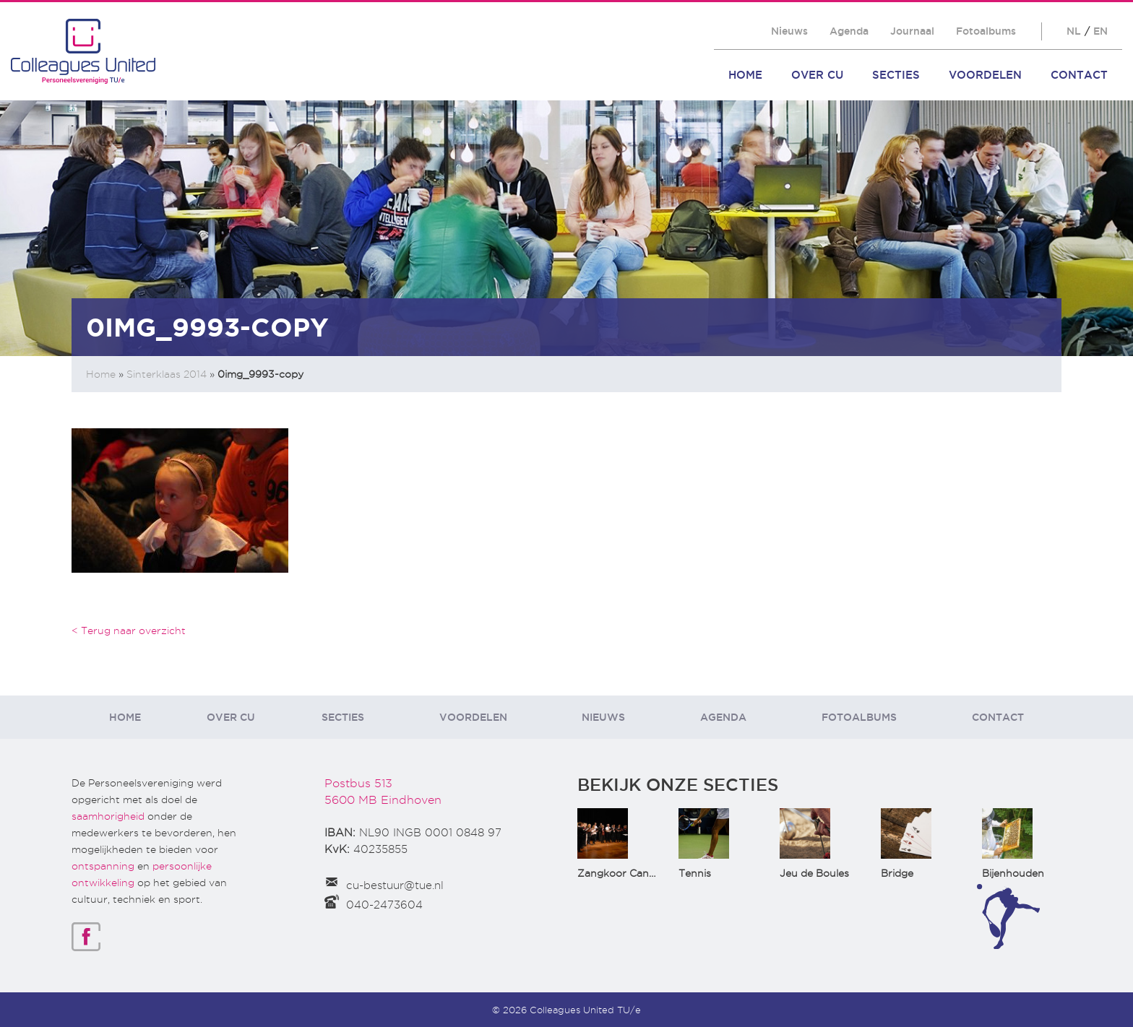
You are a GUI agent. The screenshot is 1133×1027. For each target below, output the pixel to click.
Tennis (694, 873)
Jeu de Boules (814, 873)
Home (745, 75)
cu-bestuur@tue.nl (395, 885)
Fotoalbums (986, 31)
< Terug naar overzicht (129, 630)
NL (1074, 31)
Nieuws (789, 31)
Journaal (912, 31)
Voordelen (985, 75)
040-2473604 (384, 905)
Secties (896, 75)
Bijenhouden (1013, 873)
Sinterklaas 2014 (166, 374)
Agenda (849, 31)
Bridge (897, 873)
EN (1100, 31)
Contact (1079, 75)
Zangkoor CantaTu (624, 873)
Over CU (817, 75)
